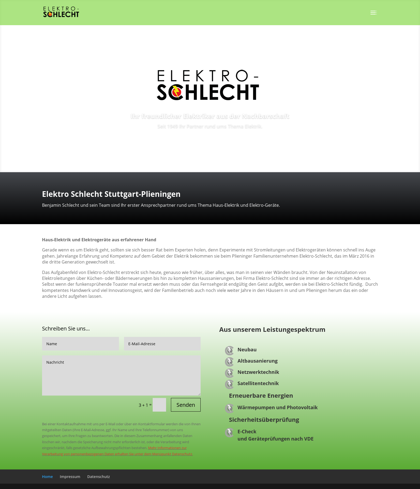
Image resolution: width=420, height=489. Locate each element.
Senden (186, 404)
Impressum (70, 476)
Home (47, 476)
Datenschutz (98, 476)
